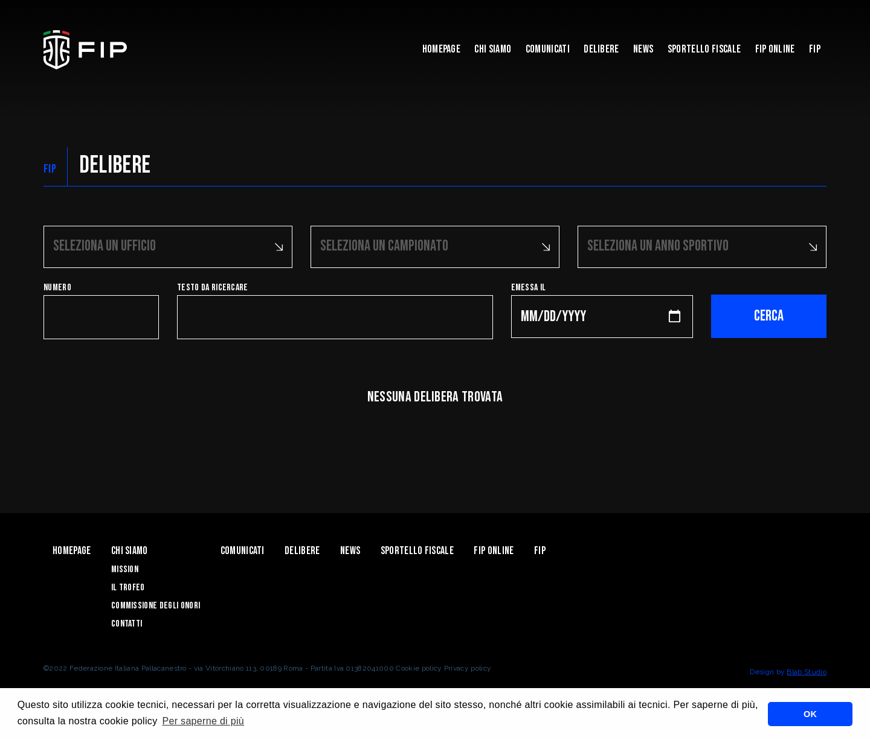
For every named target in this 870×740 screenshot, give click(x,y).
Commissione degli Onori (155, 605)
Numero (57, 287)
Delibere (601, 49)
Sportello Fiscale (704, 49)
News (643, 49)
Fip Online (775, 49)
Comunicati (548, 49)
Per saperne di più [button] (203, 721)
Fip (814, 49)
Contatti (127, 624)
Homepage (441, 49)
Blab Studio (806, 672)
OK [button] (810, 714)
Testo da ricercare (212, 287)
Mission (124, 569)
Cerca (769, 316)
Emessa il (528, 287)
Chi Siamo (492, 49)
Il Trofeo (128, 587)
